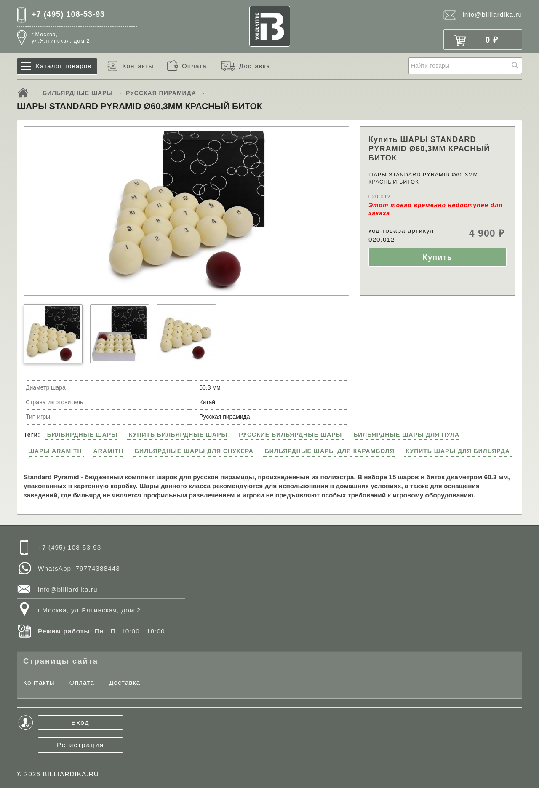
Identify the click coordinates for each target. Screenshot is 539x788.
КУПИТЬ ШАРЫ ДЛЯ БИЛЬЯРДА (458, 451)
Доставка (254, 65)
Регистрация (80, 744)
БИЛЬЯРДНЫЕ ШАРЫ (78, 93)
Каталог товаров (64, 65)
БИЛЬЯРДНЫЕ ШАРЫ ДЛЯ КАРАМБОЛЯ (330, 451)
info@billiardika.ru (492, 14)
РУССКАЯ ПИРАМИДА (161, 93)
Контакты (137, 65)
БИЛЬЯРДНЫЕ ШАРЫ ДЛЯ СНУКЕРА (194, 451)
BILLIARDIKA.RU (71, 773)
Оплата (194, 65)
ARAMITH (108, 451)
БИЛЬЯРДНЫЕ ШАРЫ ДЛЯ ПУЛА (406, 434)
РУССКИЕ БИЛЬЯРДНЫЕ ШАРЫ (290, 434)
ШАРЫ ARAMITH (55, 451)
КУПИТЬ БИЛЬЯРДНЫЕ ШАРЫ (178, 434)
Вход (81, 722)
